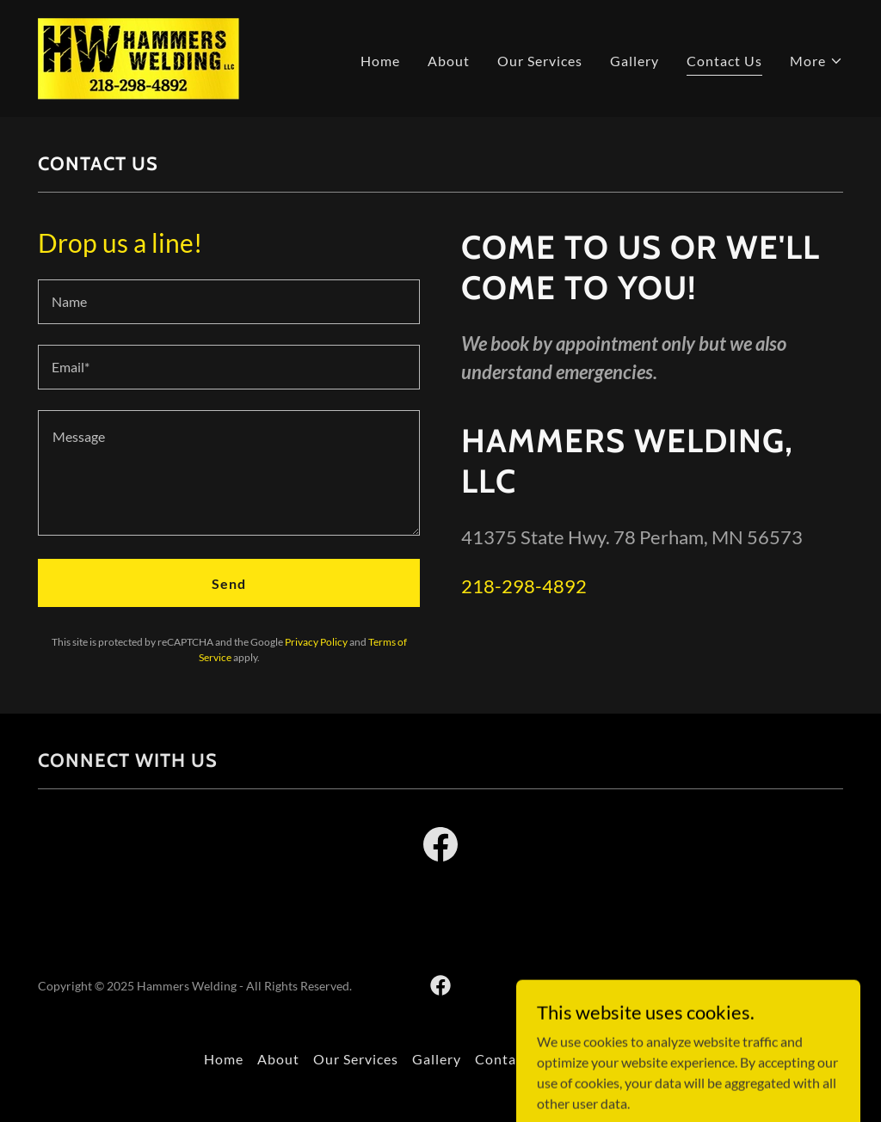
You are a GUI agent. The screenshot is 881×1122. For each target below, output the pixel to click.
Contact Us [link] (724, 60)
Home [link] (380, 60)
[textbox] (229, 301)
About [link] (449, 60)
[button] (816, 61)
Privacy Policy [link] (316, 641)
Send (229, 583)
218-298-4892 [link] (524, 586)
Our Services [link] (539, 60)
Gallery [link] (634, 60)
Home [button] (223, 1059)
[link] (138, 56)
